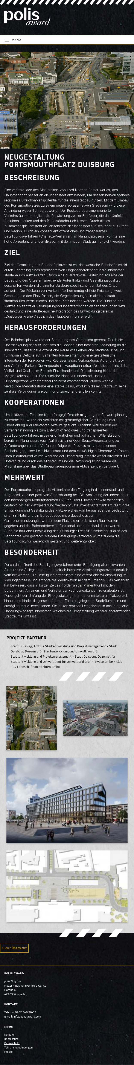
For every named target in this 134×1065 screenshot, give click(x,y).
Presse (8, 1052)
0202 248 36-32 (25, 1012)
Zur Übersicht (16, 948)
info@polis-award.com (27, 1016)
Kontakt (9, 1034)
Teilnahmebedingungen (18, 1047)
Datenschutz (12, 1043)
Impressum (11, 1039)
